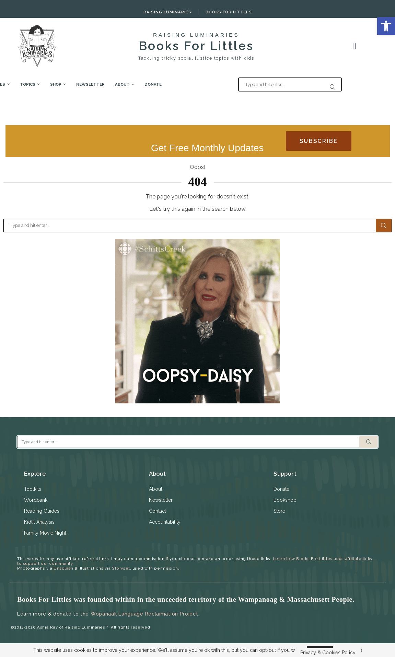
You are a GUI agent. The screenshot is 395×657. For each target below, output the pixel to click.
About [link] (167, 84)
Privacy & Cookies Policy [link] (328, 652)
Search (384, 225)
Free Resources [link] (32, 84)
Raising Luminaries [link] (167, 12)
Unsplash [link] (63, 568)
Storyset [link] (121, 568)
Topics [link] (72, 84)
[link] (386, 26)
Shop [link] (100, 84)
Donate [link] (197, 84)
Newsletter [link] (135, 84)
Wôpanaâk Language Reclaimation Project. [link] (145, 614)
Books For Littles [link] (229, 12)
